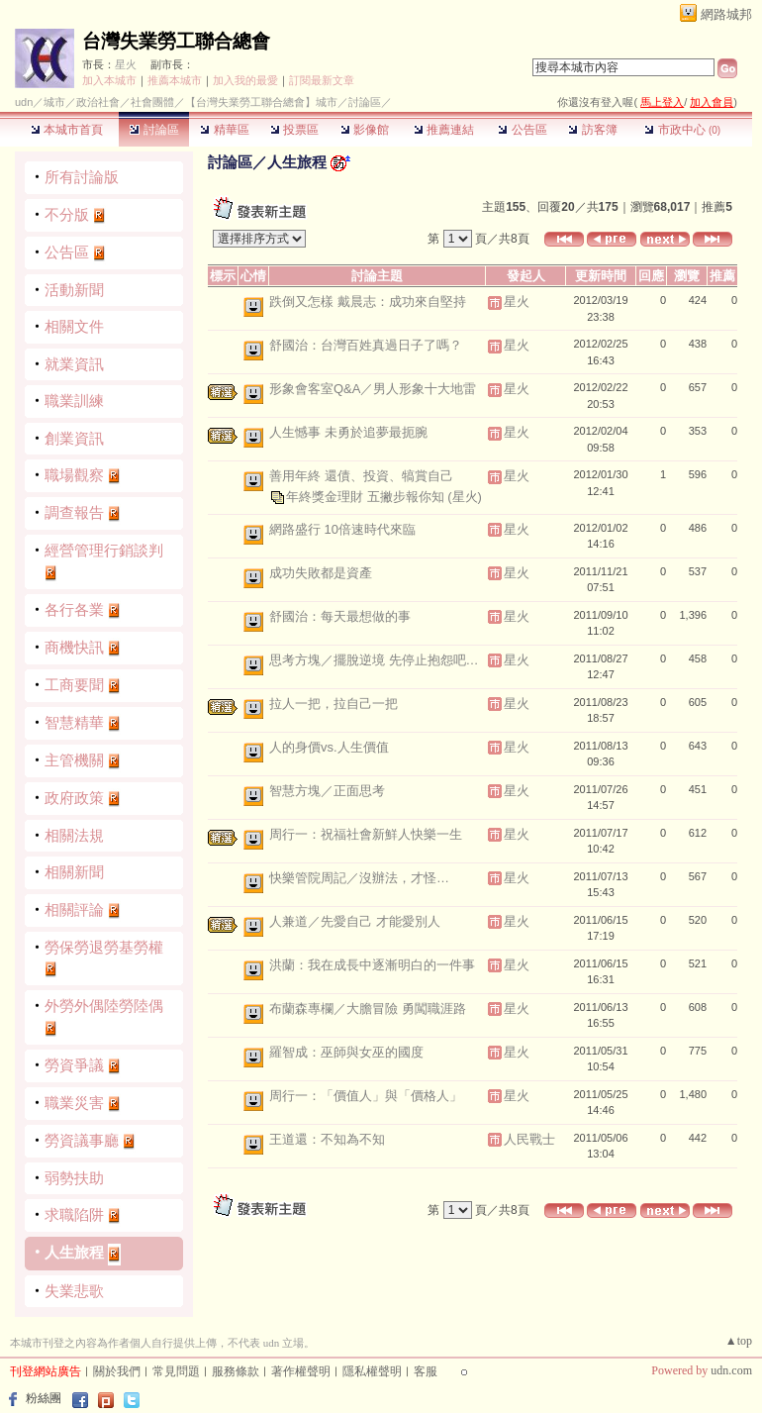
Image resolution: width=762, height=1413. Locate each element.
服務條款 (235, 1371)
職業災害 (74, 1102)
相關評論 (74, 909)
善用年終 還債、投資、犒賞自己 (361, 475)
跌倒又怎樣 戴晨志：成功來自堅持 (367, 301)
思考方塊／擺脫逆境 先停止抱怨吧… (374, 660)
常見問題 (176, 1371)
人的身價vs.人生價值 (329, 747)
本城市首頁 (67, 130)
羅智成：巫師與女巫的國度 (346, 1052)
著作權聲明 (301, 1371)
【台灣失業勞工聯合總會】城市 (261, 102)
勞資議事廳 (82, 1140)
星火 (126, 64)
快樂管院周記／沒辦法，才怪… (359, 877)
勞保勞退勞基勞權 (104, 947)
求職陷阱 (74, 1214)
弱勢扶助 (74, 1177)
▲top (738, 1341)
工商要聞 (74, 684)
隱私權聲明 (372, 1371)
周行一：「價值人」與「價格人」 (365, 1095)
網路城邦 (726, 14)
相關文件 (74, 326)
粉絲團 (43, 1398)
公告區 (522, 130)
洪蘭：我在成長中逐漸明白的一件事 (372, 965)
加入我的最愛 (245, 80)
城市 (54, 102)
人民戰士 (529, 1139)
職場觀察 (74, 474)
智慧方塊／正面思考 (327, 790)
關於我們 (117, 1371)
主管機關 (74, 760)
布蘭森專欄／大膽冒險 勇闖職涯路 (367, 1008)
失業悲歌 (74, 1290)
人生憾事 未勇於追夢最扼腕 (348, 432)
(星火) (464, 495)
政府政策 (74, 797)
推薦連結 (444, 130)
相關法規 (74, 835)
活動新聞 (74, 289)
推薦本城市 (174, 80)
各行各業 (74, 609)
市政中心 (682, 130)
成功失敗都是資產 (320, 572)
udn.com (731, 1370)
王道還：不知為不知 (327, 1139)
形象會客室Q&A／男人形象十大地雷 (372, 388)
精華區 (224, 130)
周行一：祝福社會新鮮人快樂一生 (365, 834)
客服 (425, 1371)
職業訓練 (74, 400)
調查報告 (74, 512)
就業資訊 (74, 363)
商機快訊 (74, 647)
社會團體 (152, 102)
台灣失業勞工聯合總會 (176, 41)
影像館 (364, 130)
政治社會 (98, 102)
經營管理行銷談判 (104, 550)
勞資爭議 (74, 1065)
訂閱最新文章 (321, 80)
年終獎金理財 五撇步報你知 (366, 495)
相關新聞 (74, 871)
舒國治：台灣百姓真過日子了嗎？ (365, 345)
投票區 (294, 130)
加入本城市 (109, 80)
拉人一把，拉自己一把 (333, 703)
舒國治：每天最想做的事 (340, 616)
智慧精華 (74, 722)
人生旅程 (74, 1252)
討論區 (154, 130)
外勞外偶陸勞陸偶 (104, 1005)
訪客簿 (592, 130)
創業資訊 (74, 438)
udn (24, 102)
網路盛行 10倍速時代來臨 (342, 529)
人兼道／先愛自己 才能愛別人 (354, 921)
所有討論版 (82, 176)
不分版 (67, 214)
